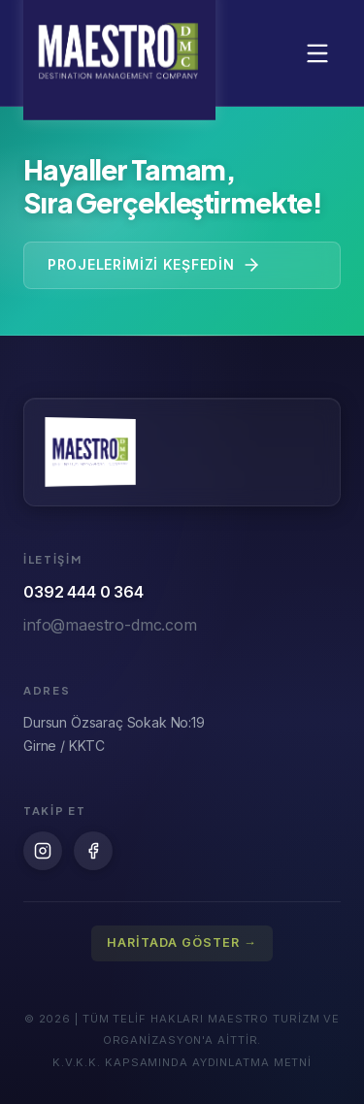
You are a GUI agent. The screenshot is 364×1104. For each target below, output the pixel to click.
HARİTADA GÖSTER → (182, 942)
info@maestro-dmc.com (110, 624)
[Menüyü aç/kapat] (317, 53)
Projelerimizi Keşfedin (154, 265)
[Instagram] (42, 850)
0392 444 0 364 (83, 591)
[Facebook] (93, 850)
